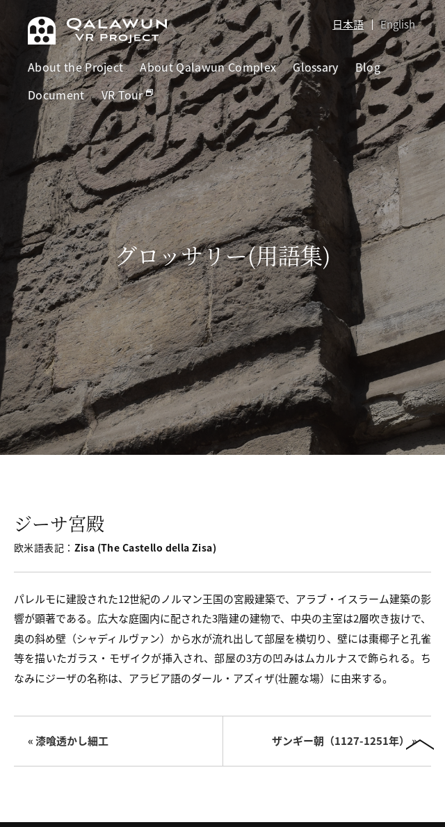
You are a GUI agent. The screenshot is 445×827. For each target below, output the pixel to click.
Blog (367, 66)
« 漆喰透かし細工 (68, 740)
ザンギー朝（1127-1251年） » (344, 740)
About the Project (75, 66)
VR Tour (128, 94)
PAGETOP (420, 746)
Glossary (316, 66)
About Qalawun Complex (208, 66)
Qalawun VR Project (97, 31)
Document (56, 94)
